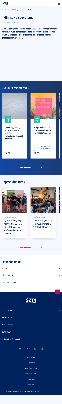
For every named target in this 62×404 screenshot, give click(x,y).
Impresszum (31, 379)
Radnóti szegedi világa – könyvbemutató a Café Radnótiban (43, 223)
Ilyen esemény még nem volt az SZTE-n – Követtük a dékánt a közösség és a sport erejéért (13, 227)
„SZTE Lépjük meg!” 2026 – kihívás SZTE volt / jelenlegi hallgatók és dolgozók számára (14, 133)
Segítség (31, 384)
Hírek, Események (7, 10)
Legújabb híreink (10, 217)
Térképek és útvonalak (11, 339)
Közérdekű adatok (31, 374)
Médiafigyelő (16, 10)
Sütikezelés (31, 357)
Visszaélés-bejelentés (31, 368)
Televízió (24, 10)
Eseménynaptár (26, 167)
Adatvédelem (31, 363)
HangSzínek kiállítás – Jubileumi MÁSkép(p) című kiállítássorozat (43, 130)
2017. (29, 10)
